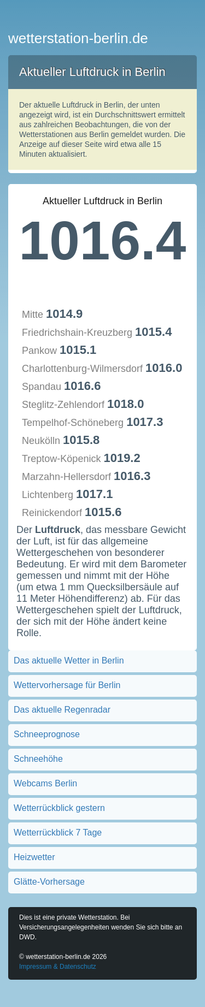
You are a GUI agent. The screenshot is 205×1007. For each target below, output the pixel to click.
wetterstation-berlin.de (78, 38)
